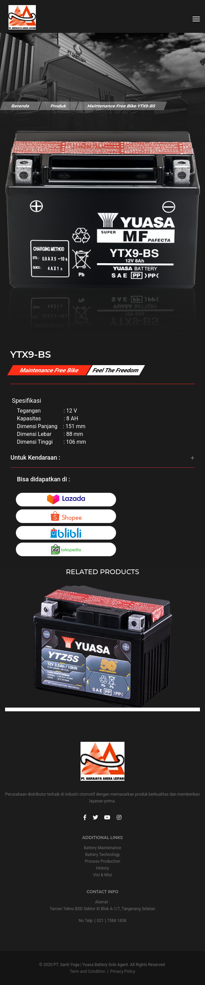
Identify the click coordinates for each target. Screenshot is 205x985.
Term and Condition (87, 971)
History (102, 868)
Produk (58, 105)
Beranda (20, 105)
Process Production (102, 861)
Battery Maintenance (102, 847)
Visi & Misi (102, 875)
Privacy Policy (122, 971)
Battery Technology (102, 854)
